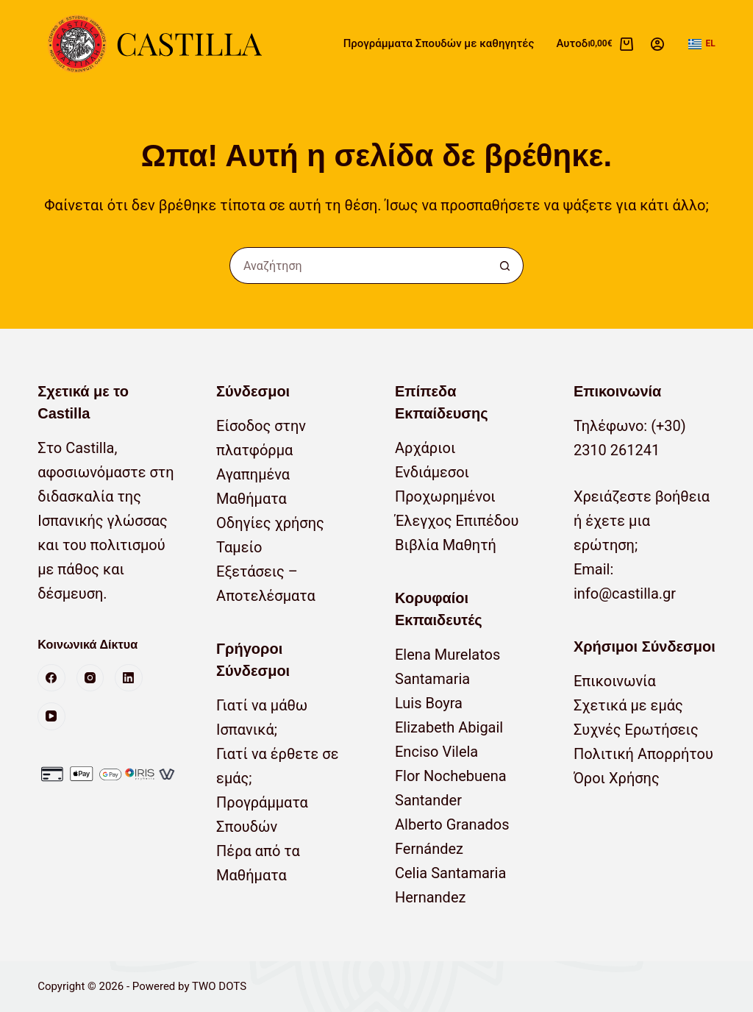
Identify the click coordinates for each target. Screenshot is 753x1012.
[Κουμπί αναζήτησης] (505, 265)
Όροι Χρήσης (617, 778)
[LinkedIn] (129, 678)
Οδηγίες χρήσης (270, 523)
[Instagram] (90, 678)
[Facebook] (51, 678)
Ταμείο (239, 547)
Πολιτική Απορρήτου (643, 754)
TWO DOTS (219, 986)
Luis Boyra (429, 703)
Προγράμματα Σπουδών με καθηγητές (439, 43)
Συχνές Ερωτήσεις (636, 729)
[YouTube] (51, 716)
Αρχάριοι (425, 448)
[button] (701, 44)
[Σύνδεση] (657, 44)
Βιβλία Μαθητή (445, 545)
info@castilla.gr (625, 593)
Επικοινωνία (615, 681)
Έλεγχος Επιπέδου (456, 521)
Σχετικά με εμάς (628, 705)
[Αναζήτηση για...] (358, 265)
